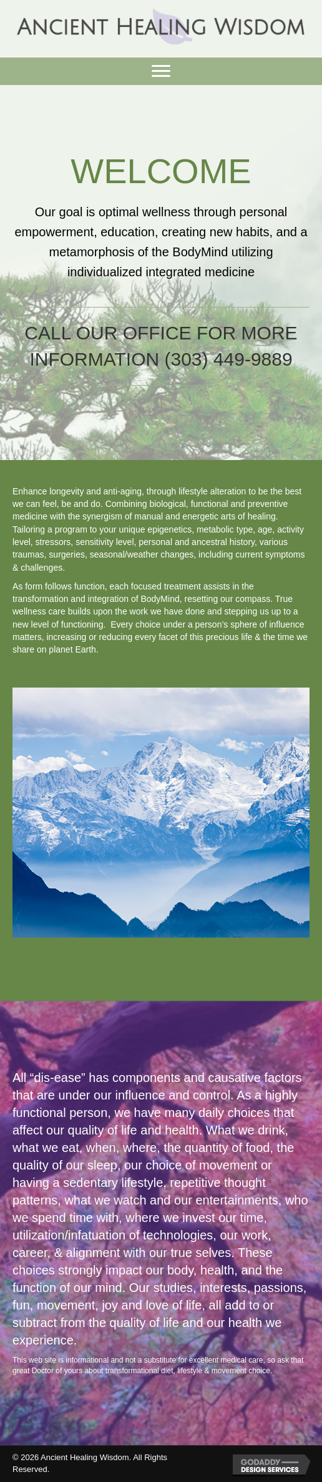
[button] (161, 71)
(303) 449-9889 (228, 359)
